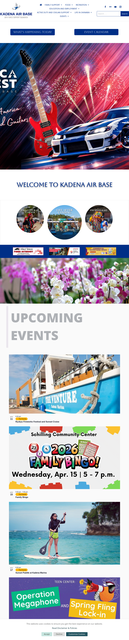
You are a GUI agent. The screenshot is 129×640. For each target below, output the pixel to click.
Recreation (81, 5)
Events (63, 16)
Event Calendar (96, 32)
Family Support (52, 5)
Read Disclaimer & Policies (64, 628)
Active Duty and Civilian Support (53, 13)
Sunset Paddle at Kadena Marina (31, 573)
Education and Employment (63, 9)
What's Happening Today (32, 32)
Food (68, 5)
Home (41, 5)
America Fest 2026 (64, 49)
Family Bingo (21, 497)
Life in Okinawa (82, 13)
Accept (47, 634)
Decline (59, 634)
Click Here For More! (64, 59)
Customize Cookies (77, 634)
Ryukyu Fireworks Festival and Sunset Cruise (37, 422)
